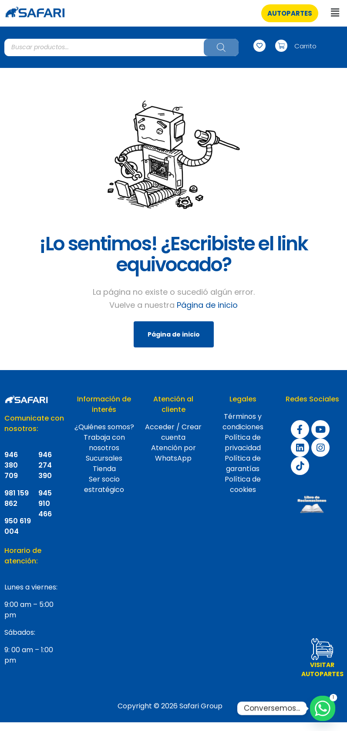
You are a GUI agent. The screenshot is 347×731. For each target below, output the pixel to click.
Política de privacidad (243, 442)
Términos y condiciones (242, 421)
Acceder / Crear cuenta (173, 432)
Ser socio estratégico (104, 484)
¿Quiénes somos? (104, 427)
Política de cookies (243, 484)
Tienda (104, 469)
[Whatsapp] (322, 708)
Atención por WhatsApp (173, 453)
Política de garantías (243, 463)
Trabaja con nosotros (104, 442)
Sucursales (104, 458)
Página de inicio (207, 305)
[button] (289, 13)
